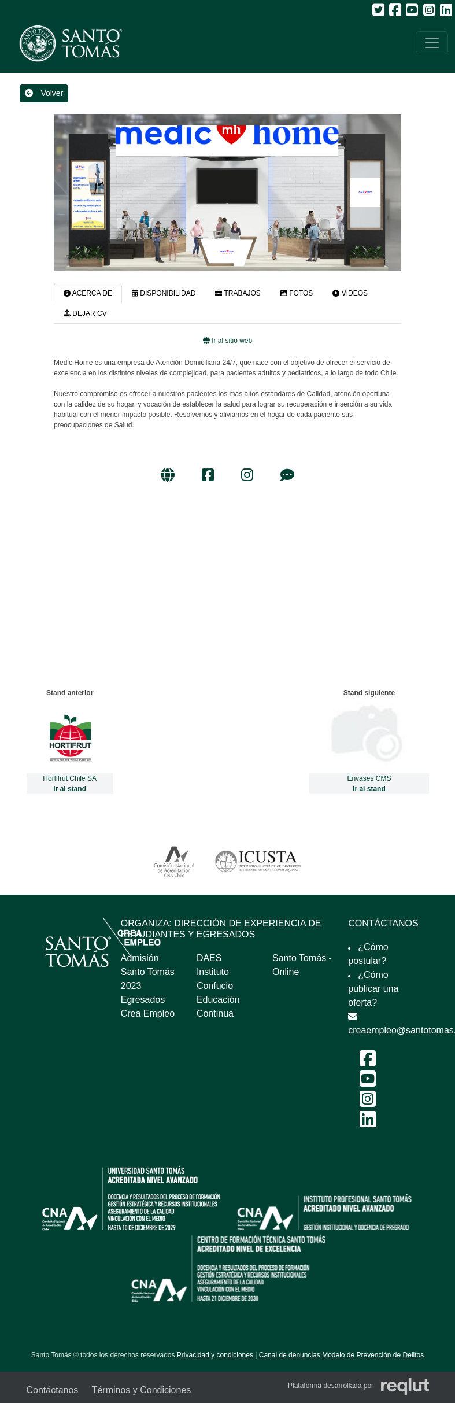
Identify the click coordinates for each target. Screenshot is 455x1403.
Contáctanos (53, 1390)
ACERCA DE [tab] (88, 293)
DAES (209, 958)
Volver (44, 93)
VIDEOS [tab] (350, 293)
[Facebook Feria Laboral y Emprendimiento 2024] (368, 1062)
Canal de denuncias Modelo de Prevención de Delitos (341, 1355)
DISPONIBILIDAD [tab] (163, 293)
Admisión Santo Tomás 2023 (148, 972)
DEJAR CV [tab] (85, 313)
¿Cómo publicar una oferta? (373, 988)
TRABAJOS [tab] (237, 293)
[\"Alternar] (432, 42)
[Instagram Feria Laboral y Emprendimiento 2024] (368, 1102)
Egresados (143, 1000)
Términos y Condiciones (141, 1390)
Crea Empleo (148, 1013)
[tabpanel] (227, 410)
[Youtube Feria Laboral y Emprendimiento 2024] (368, 1082)
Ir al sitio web (227, 341)
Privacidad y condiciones (215, 1355)
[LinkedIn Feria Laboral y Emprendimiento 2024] (368, 1123)
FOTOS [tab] (296, 293)
